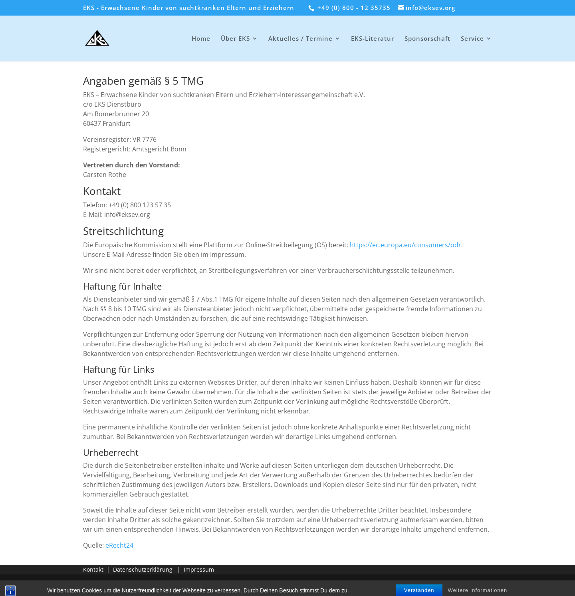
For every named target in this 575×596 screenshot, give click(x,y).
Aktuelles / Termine (300, 39)
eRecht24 (119, 545)
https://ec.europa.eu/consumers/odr (405, 244)
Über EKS (235, 39)
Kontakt (93, 569)
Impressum (199, 569)
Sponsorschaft (427, 39)
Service (472, 39)
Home (201, 39)
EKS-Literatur (372, 39)
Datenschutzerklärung (142, 569)
